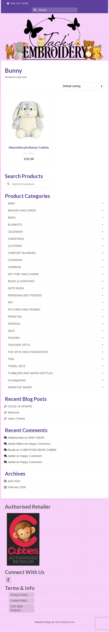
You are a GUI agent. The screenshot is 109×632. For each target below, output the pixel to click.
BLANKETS (15, 224)
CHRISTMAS (16, 238)
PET (10, 302)
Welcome (13, 412)
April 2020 (14, 481)
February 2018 (17, 487)
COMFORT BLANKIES (22, 252)
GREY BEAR (36, 437)
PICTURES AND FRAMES (24, 309)
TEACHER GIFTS (19, 344)
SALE (11, 330)
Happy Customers (39, 443)
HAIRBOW (14, 267)
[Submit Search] (35, 9)
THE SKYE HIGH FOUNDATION (28, 352)
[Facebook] (8, 580)
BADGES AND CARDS (22, 210)
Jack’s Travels (16, 418)
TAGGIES (14, 337)
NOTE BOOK (16, 288)
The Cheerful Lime (64, 622)
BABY (11, 203)
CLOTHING (15, 245)
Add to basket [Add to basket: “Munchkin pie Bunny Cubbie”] (28, 164)
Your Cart (17, 3)
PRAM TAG (15, 316)
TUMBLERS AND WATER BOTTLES (30, 373)
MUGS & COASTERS (21, 281)
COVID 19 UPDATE (20, 406)
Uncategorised (16, 380)
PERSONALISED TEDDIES (25, 295)
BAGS (11, 217)
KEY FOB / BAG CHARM (23, 274)
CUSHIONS (15, 260)
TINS (11, 359)
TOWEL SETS (16, 366)
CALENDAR (15, 231)
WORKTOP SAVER (20, 387)
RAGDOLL (14, 323)
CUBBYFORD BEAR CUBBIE (38, 449)
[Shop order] (82, 86)
